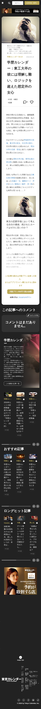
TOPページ (22, 668)
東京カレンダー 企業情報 (22, 688)
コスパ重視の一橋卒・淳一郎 (21, 184)
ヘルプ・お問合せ (22, 673)
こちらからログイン (24, 297)
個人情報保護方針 (26, 674)
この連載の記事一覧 (12, 383)
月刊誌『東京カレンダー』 (33, 672)
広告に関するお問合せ (22, 680)
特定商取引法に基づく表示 (26, 687)
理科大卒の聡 (18, 159)
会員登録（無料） (32, 3)
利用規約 (26, 669)
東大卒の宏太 (15, 143)
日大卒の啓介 (27, 143)
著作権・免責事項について (26, 680)
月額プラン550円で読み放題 (20, 292)
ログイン (18, 3)
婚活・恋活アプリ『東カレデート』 (33, 676)
